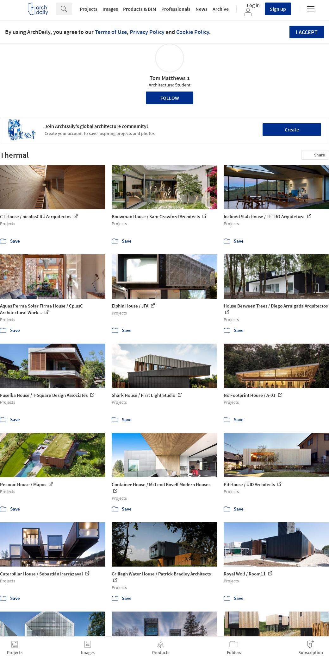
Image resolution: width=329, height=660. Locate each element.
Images (110, 8)
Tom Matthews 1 (170, 78)
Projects (88, 8)
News (202, 8)
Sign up (278, 9)
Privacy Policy (147, 31)
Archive (221, 8)
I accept (307, 32)
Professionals (175, 8)
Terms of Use (111, 31)
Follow (169, 98)
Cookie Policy (192, 31)
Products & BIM (139, 8)
